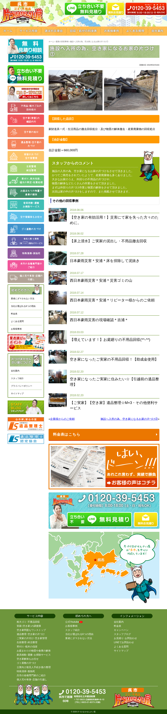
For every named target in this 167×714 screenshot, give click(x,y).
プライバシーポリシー (21, 386)
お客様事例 (16, 329)
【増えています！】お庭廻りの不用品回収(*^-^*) (110, 340)
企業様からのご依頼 (62, 418)
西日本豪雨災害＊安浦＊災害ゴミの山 (101, 280)
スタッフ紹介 (17, 378)
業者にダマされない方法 (22, 298)
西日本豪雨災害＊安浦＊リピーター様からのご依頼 (112, 300)
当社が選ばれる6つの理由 (23, 306)
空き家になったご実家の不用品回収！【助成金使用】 (114, 359)
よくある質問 (17, 321)
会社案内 (15, 371)
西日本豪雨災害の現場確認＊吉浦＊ (99, 320)
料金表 (14, 313)
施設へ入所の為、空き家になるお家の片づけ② (129, 418)
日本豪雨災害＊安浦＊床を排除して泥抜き (105, 261)
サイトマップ (17, 393)
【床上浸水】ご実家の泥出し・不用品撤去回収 (108, 241)
